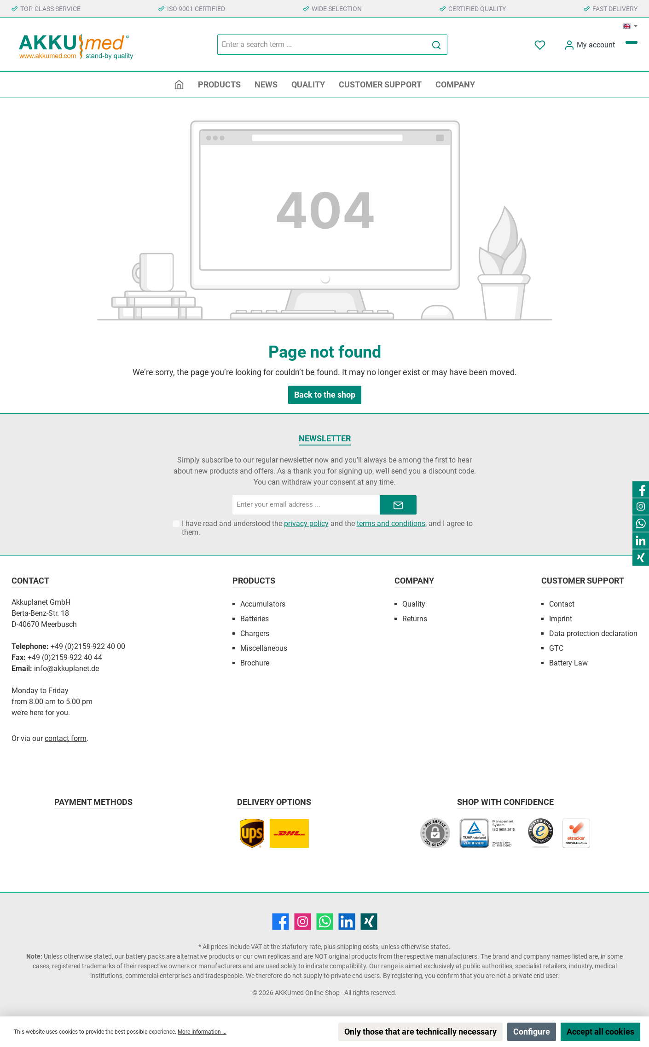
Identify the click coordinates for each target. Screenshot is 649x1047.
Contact (561, 604)
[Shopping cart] (631, 42)
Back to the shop (324, 394)
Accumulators (262, 604)
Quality (413, 604)
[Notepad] (540, 44)
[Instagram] (302, 921)
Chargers (254, 633)
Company (414, 580)
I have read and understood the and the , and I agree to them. (327, 528)
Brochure (254, 663)
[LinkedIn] (346, 921)
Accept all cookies (600, 1031)
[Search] (436, 45)
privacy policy (306, 523)
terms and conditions (391, 523)
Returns (414, 618)
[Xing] (369, 921)
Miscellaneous (263, 648)
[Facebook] (280, 921)
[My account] (589, 44)
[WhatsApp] (324, 921)
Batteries (254, 618)
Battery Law (568, 663)
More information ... (202, 1032)
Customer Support (582, 580)
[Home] (179, 85)
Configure (531, 1031)
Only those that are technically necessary (420, 1031)
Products (253, 580)
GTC (556, 648)
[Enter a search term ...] (321, 45)
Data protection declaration (593, 633)
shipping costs (357, 946)
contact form (66, 738)
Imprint (560, 618)
